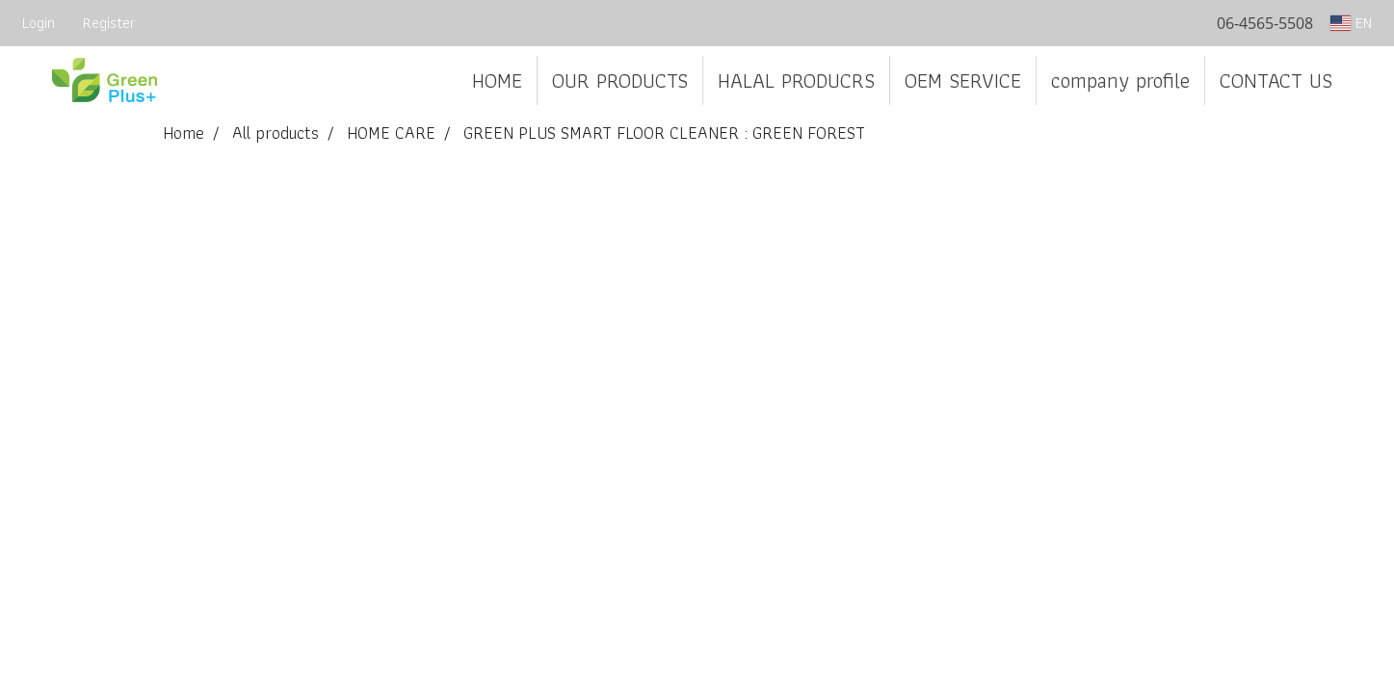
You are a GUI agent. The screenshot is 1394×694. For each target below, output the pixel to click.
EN (1351, 23)
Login (38, 23)
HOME (497, 80)
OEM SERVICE (963, 80)
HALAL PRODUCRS (796, 80)
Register (109, 23)
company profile (1120, 80)
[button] (1364, 81)
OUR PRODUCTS (620, 80)
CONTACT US (1276, 80)
